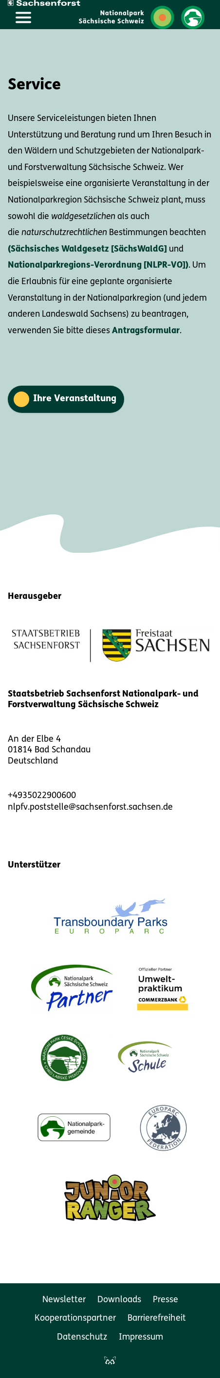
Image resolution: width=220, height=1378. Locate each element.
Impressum (141, 1337)
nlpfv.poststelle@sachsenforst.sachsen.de (90, 807)
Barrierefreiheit (157, 1318)
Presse (165, 1300)
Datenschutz (82, 1337)
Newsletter (64, 1300)
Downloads (119, 1300)
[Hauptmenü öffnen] (23, 17)
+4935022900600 (42, 795)
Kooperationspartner (75, 1318)
